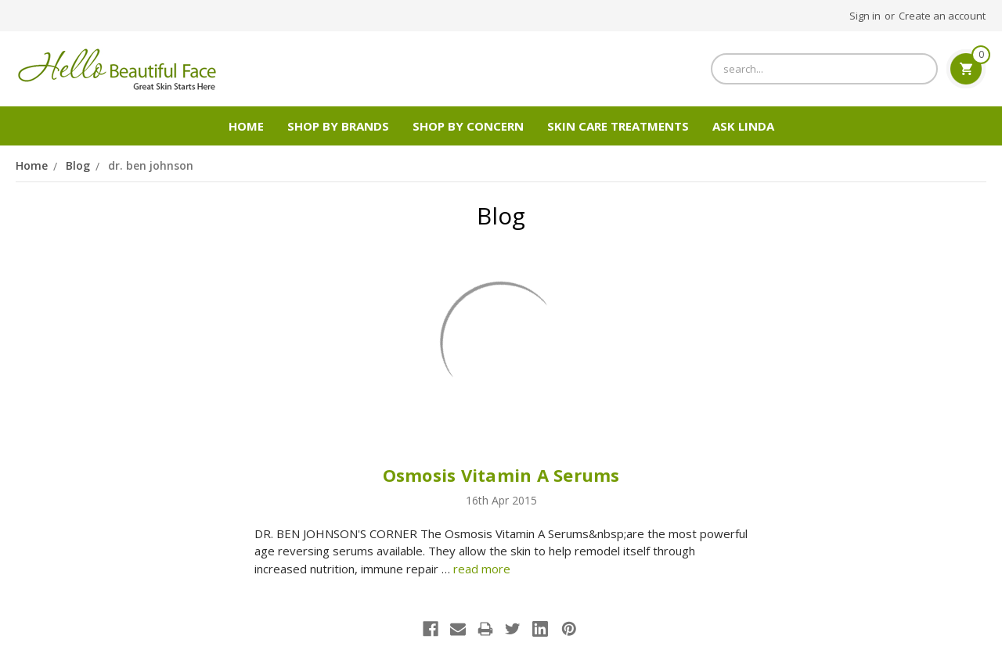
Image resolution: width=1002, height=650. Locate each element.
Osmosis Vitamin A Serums (501, 475)
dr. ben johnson (150, 165)
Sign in (865, 16)
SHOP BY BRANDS (338, 126)
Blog (78, 165)
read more (481, 568)
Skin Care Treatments (618, 126)
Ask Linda (743, 126)
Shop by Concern (468, 126)
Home (246, 126)
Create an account (942, 16)
